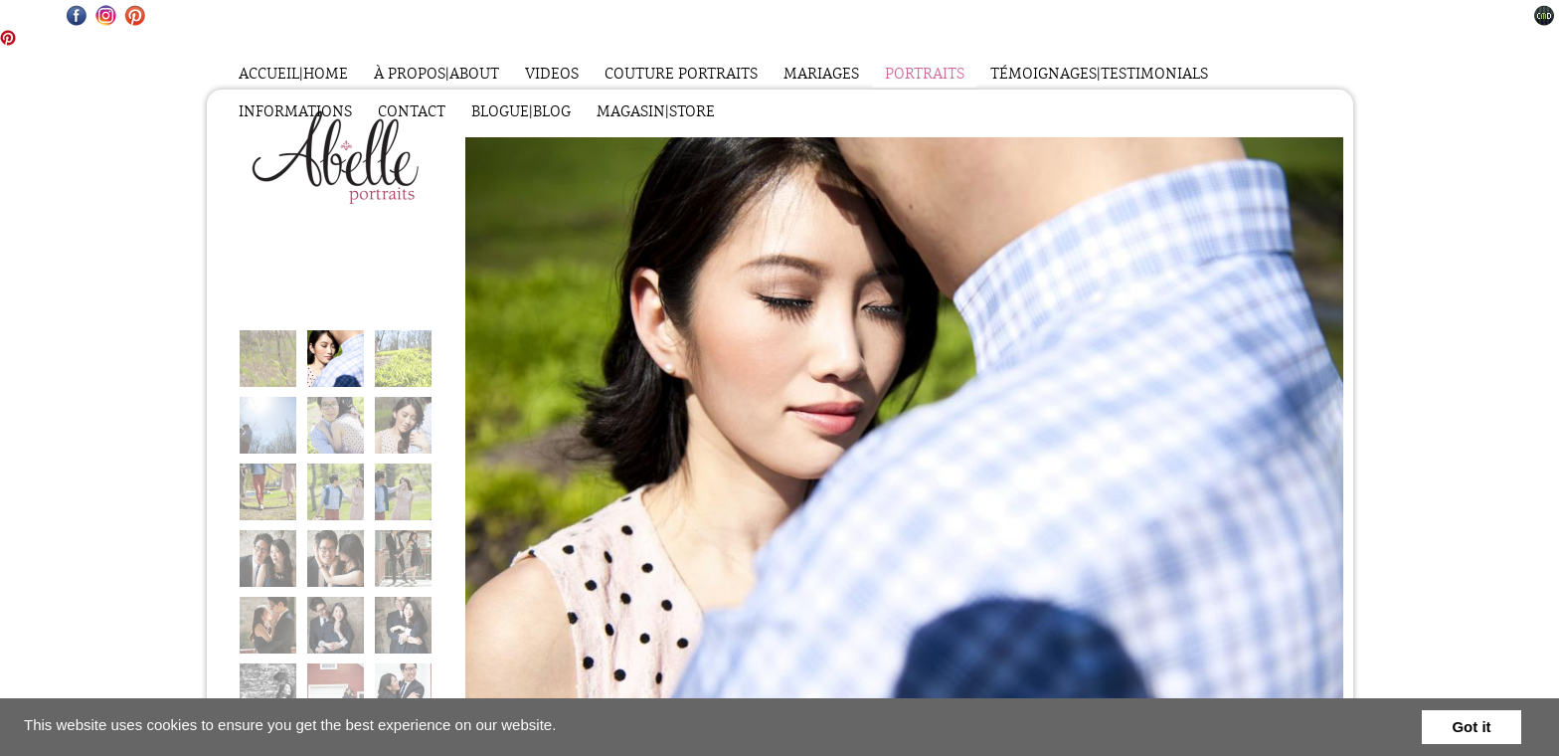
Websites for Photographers (1544, 15)
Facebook (77, 15)
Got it (1471, 726)
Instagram (105, 15)
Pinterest (134, 15)
